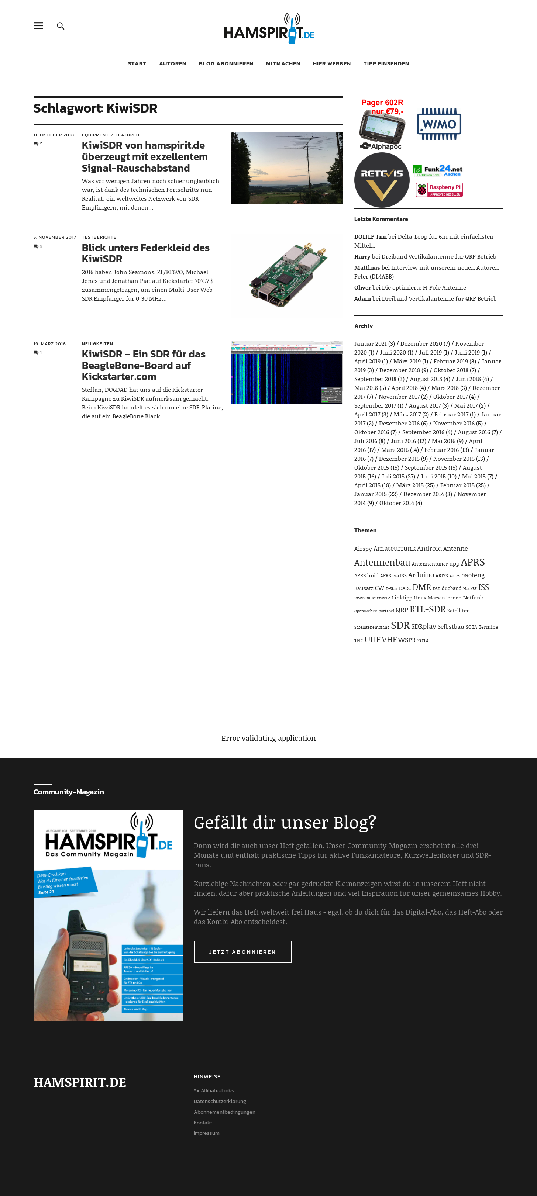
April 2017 (367, 414)
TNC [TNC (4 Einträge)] (358, 640)
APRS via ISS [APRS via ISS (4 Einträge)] (393, 575)
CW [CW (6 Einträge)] (379, 587)
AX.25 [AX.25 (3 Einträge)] (455, 576)
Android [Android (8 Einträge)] (429, 548)
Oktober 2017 (450, 396)
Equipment (95, 135)
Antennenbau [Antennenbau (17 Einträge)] (382, 562)
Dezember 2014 (423, 494)
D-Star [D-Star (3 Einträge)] (391, 588)
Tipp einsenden (386, 63)
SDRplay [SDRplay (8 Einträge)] (423, 626)
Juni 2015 (433, 476)
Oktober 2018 (451, 370)
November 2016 (454, 423)
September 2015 (426, 467)
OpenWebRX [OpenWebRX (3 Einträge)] (365, 611)
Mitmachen (283, 63)
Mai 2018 (366, 387)
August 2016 (474, 432)
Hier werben (332, 63)
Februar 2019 (451, 361)
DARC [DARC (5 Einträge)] (405, 588)
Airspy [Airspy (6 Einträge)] (363, 548)
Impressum (207, 1133)
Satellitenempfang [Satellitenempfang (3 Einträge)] (371, 627)
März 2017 (407, 414)
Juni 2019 (467, 352)
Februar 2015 (457, 485)
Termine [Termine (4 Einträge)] (488, 626)
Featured (128, 135)
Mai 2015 (474, 476)
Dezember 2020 (421, 343)
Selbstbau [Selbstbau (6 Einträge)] (451, 626)
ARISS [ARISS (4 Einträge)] (442, 575)
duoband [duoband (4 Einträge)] (452, 588)
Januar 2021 (370, 343)
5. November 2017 (55, 237)
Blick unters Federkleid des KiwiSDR (146, 253)
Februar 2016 (441, 449)
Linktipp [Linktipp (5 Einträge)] (402, 597)
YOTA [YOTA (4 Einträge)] (423, 640)
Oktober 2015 (371, 467)
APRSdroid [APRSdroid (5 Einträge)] (366, 575)
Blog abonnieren (226, 63)
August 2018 (426, 378)
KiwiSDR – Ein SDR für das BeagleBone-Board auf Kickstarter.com (144, 365)
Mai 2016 (443, 440)
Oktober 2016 (371, 432)
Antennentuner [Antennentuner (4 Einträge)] (430, 563)
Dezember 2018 (399, 370)
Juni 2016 (403, 440)
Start (137, 63)
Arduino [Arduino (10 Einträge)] (421, 575)
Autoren (172, 63)
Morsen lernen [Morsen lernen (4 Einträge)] (445, 597)
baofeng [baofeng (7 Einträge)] (473, 574)
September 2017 (375, 405)
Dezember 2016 (399, 423)
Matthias (367, 267)
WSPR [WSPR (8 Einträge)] (407, 639)
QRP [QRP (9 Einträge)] (402, 610)
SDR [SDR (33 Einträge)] (400, 624)
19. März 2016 (50, 344)
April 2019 (367, 361)
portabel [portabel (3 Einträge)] (386, 611)
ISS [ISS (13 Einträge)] (483, 586)
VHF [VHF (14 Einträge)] (389, 639)
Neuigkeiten (97, 344)
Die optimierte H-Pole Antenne (424, 287)
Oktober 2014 (396, 502)
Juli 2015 (393, 476)
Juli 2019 (430, 352)
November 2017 (399, 396)
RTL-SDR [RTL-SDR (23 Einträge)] (428, 608)
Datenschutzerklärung (220, 1101)
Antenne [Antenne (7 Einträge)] (455, 548)
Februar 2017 (451, 414)
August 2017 (425, 405)
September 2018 (375, 378)
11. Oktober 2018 (54, 135)
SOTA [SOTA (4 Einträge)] (471, 626)
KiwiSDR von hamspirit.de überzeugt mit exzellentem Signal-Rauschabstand (145, 156)
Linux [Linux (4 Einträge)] (420, 597)
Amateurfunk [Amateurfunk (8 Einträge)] (395, 548)
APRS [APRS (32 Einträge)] (473, 561)
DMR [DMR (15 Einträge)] (422, 586)
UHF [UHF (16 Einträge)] (373, 639)
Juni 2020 (393, 352)
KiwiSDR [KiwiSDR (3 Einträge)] (362, 598)
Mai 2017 (466, 405)
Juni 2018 (468, 378)
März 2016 (395, 449)
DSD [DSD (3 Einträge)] (436, 588)
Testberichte (99, 237)
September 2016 (423, 432)
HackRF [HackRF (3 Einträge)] (470, 588)
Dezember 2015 (399, 458)
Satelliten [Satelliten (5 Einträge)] (458, 610)
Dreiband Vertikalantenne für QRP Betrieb (439, 256)
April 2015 (367, 485)
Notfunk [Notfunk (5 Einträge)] (473, 597)
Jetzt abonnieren (242, 951)
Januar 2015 (370, 494)
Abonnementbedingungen (224, 1112)
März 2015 (410, 485)
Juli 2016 (365, 440)
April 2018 (405, 387)
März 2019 (407, 361)
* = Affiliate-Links (214, 1091)
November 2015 (454, 458)
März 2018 (445, 387)
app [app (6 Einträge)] (454, 563)
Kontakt (203, 1123)
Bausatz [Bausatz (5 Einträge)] (364, 588)
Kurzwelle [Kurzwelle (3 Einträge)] (381, 598)
